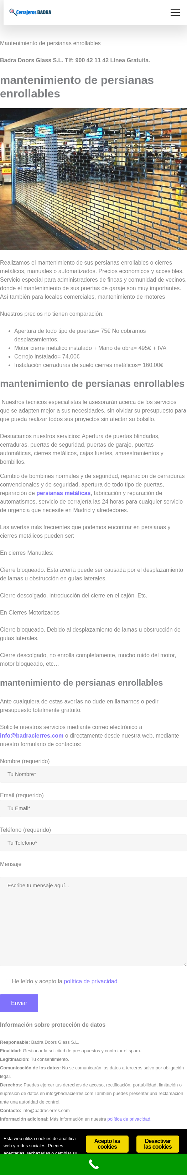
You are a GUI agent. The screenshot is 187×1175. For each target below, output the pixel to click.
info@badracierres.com (31, 736)
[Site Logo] (30, 12)
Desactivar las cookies (157, 1144)
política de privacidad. (130, 1119)
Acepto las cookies (107, 1144)
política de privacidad (90, 981)
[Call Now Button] (93, 1164)
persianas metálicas (63, 493)
